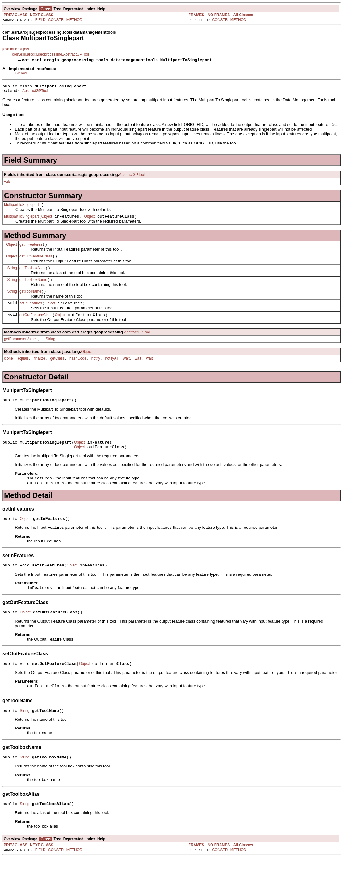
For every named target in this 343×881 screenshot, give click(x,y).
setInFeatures (30, 312)
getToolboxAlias (32, 274)
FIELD (40, 20)
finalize (39, 370)
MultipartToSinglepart (21, 207)
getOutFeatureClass (35, 262)
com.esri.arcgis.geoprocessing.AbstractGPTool (50, 54)
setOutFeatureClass (35, 325)
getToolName (30, 300)
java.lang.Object (15, 49)
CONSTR (56, 20)
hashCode (77, 370)
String (12, 274)
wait (126, 370)
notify (95, 370)
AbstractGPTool (35, 92)
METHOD (74, 20)
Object (46, 220)
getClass (57, 370)
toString (49, 350)
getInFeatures (30, 249)
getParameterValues (21, 350)
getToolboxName (33, 287)
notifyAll (111, 370)
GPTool (21, 73)
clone (8, 370)
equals (23, 370)
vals (7, 183)
